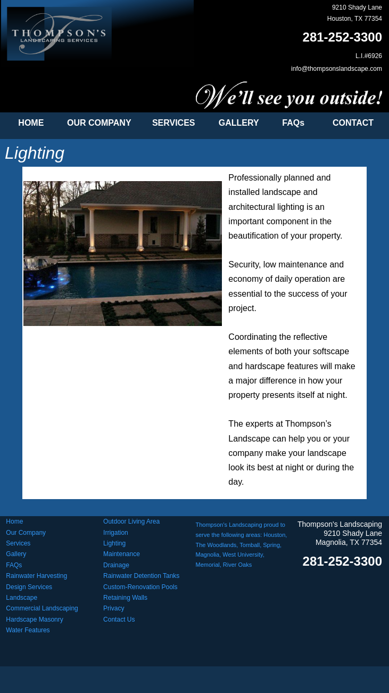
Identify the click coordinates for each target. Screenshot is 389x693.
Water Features (27, 630)
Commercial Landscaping (42, 608)
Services (18, 543)
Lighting (114, 543)
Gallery (16, 554)
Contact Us (119, 619)
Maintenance (121, 554)
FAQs (14, 565)
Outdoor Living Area (131, 521)
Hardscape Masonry (34, 619)
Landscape (21, 597)
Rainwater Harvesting (36, 576)
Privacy (113, 608)
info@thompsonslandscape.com (336, 68)
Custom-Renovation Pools (140, 587)
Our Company (26, 532)
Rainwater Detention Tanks (141, 576)
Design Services (29, 587)
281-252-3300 (342, 37)
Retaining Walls (125, 597)
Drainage (116, 565)
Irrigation (115, 532)
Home (14, 521)
